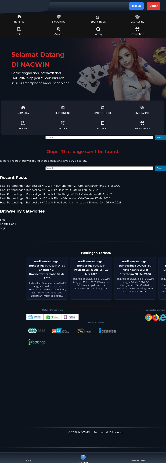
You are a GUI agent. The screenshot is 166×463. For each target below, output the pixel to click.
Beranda (19, 19)
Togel (3, 228)
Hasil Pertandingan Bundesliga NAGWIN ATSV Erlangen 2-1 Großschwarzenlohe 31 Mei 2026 (60, 185)
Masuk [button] (136, 5)
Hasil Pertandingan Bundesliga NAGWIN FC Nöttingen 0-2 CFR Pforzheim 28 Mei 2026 (56, 194)
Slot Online (58, 19)
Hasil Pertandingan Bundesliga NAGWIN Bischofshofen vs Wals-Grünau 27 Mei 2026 (55, 198)
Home (27, 458)
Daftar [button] (154, 5)
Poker (19, 31)
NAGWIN (84, 432)
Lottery (98, 31)
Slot (2, 219)
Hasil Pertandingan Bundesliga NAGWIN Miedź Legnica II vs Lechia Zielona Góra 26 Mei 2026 (60, 202)
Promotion (137, 31)
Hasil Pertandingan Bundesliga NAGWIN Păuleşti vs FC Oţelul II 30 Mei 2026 (49, 190)
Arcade (58, 31)
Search (160, 137)
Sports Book (98, 19)
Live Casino (137, 19)
